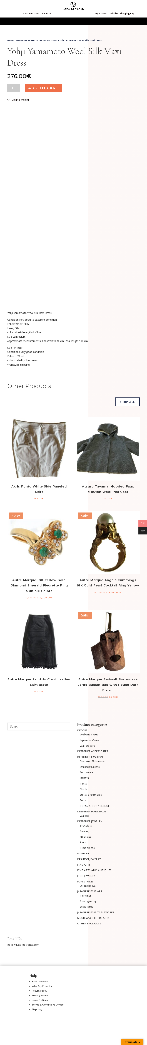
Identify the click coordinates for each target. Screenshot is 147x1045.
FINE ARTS (84, 864)
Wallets (84, 815)
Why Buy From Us (42, 986)
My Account (101, 13)
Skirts (83, 789)
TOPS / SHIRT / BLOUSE (95, 806)
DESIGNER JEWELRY (89, 821)
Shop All (127, 401)
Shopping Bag (127, 13)
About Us (46, 13)
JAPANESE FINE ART (89, 891)
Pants (83, 783)
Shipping (37, 1009)
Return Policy (39, 990)
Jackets (84, 778)
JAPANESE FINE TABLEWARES (95, 912)
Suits (83, 800)
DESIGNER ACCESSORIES (92, 751)
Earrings (85, 831)
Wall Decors (87, 745)
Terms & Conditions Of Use (48, 1004)
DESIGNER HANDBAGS (91, 811)
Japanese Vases (89, 740)
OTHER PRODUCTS (89, 923)
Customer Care (31, 13)
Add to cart (43, 88)
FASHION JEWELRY (89, 859)
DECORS (82, 730)
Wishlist (114, 13)
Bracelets (86, 825)
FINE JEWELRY (86, 876)
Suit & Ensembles (91, 794)
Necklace (85, 836)
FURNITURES (85, 881)
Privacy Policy (40, 995)
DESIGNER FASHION (27, 40)
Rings (83, 842)
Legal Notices (40, 1000)
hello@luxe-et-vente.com (23, 944)
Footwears (86, 772)
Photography (88, 901)
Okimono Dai (88, 885)
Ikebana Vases (89, 734)
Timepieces (87, 848)
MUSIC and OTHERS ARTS (93, 918)
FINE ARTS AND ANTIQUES (94, 870)
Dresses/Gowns (49, 40)
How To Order (40, 981)
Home (10, 40)
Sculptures (86, 906)
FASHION (83, 853)
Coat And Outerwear (93, 761)
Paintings (85, 895)
